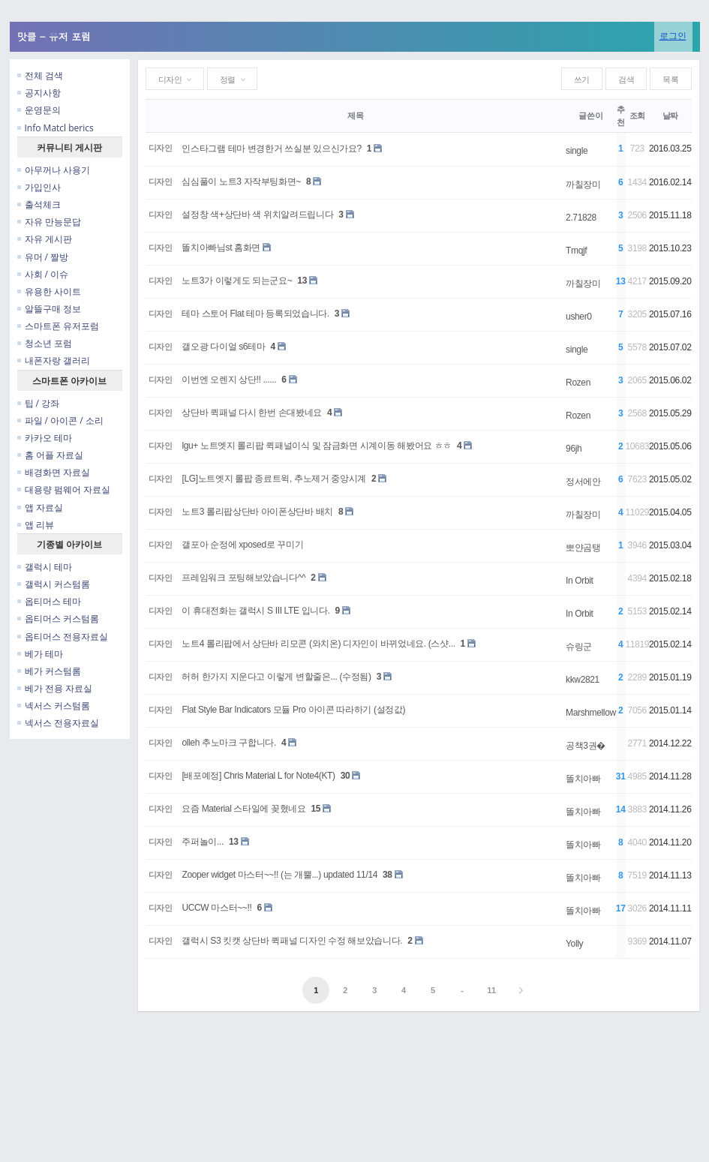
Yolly (574, 943)
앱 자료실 (40, 507)
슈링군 (579, 646)
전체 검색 (40, 75)
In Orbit (579, 580)
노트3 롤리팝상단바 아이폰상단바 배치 (257, 511)
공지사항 (39, 92)
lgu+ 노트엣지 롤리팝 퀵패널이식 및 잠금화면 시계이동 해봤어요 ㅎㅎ (317, 445)
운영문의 (39, 110)
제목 (355, 115)
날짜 (670, 115)
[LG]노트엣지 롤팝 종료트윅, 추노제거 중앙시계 (274, 478)
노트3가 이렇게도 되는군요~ (237, 280)
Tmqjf (576, 250)
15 (316, 808)
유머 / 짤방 (43, 257)
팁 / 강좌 (38, 403)
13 (302, 280)
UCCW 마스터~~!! (216, 907)
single (576, 151)
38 (387, 874)
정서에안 (583, 481)
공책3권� (585, 745)
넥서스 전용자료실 (58, 722)
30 (345, 775)
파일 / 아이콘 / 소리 (60, 420)
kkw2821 (582, 679)
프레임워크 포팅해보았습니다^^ (243, 577)
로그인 (672, 35)
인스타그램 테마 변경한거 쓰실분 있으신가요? (271, 148)
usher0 (579, 316)
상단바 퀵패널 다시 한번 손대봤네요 (252, 412)
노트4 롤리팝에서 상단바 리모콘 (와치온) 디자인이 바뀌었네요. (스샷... (318, 643)
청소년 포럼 (44, 343)
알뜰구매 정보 (49, 308)
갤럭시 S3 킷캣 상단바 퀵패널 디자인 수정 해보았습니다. (292, 940)
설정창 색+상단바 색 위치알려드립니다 (257, 214)
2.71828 (581, 217)
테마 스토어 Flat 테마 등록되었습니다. (255, 313)
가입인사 (39, 187)
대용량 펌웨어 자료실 (63, 489)
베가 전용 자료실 (54, 688)
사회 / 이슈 (43, 274)
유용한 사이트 (49, 291)
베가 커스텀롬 (49, 671)
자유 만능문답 (49, 221)
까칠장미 (583, 184)
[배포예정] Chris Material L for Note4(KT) (258, 775)
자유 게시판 (44, 239)
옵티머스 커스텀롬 (58, 618)
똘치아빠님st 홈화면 (221, 247)
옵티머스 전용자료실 (62, 636)
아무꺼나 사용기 (53, 170)
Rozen (578, 382)
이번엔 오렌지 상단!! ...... (229, 379)
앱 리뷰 (35, 524)
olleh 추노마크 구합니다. (229, 742)
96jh (573, 448)
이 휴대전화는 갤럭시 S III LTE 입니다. (255, 610)
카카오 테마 (44, 437)
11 (491, 990)
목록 (670, 79)
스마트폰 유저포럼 (58, 326)
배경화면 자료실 (53, 472)
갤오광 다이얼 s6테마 (223, 346)
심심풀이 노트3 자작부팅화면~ (241, 181)
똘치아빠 (583, 778)
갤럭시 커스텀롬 (53, 584)
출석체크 (39, 204)
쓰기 (582, 79)
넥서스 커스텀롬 (53, 705)
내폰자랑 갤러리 (53, 360)
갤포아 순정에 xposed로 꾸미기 (242, 544)
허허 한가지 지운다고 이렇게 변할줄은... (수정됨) (276, 676)
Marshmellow (591, 712)
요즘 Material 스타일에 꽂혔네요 (243, 808)
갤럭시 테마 (44, 566)
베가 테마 (40, 653)
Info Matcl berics (55, 128)
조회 (637, 115)
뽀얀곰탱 (583, 547)
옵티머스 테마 (49, 601)
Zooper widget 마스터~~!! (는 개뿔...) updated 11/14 (279, 874)
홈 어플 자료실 (50, 455)
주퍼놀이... (202, 841)
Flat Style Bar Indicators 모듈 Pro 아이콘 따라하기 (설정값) (293, 709)
